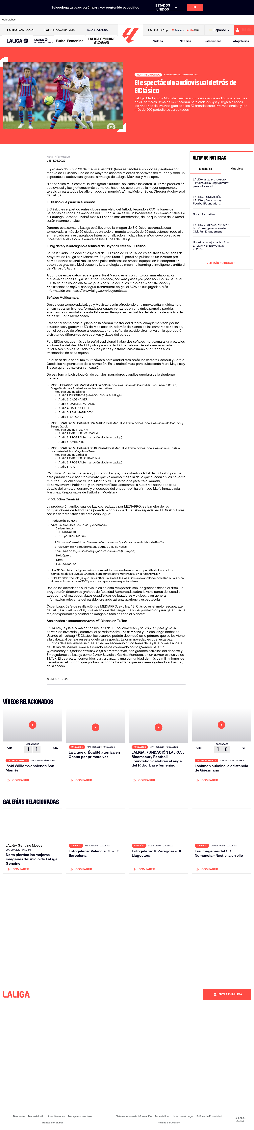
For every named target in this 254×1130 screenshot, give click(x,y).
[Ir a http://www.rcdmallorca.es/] (166, 20)
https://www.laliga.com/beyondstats (99, 290)
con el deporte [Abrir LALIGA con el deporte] (59, 30)
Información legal (183, 1116)
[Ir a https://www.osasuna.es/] (48, 20)
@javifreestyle (57, 651)
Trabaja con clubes (52, 1122)
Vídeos (158, 41)
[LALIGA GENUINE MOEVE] (102, 41)
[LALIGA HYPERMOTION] (43, 41)
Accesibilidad (162, 1116)
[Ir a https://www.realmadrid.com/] (190, 20)
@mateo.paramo (152, 647)
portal (133, 253)
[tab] (205, 168)
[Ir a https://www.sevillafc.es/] (226, 20)
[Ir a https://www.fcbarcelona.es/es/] (84, 20)
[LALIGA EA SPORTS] (18, 41)
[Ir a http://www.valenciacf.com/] (238, 20)
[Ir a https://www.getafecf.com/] (95, 20)
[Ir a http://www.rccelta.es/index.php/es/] (143, 20)
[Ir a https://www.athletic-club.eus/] (24, 20)
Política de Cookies (169, 1122)
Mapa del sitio (36, 1116)
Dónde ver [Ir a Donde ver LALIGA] (97, 30)
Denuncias (19, 1116)
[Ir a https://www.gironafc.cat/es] (107, 20)
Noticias (185, 41)
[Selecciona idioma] (220, 30)
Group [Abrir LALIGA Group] (158, 30)
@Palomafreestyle (113, 651)
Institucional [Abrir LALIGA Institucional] (20, 30)
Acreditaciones (56, 1116)
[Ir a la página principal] (130, 45)
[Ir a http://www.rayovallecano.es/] (131, 20)
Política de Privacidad (209, 1116)
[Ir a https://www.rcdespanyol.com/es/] (155, 20)
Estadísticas (213, 41)
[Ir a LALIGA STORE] (185, 30)
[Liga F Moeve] (70, 41)
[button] (18, 41)
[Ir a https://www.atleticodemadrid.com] (36, 20)
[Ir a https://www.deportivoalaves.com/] (60, 20)
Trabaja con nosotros (80, 1116)
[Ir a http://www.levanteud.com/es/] (119, 20)
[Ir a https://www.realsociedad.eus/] (214, 20)
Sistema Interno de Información (134, 1116)
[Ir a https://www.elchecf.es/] (72, 20)
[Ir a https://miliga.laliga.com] (244, 30)
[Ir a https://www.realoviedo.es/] (202, 20)
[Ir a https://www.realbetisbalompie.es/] (178, 20)
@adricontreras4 (82, 651)
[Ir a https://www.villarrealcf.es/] (249, 20)
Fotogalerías (240, 41)
